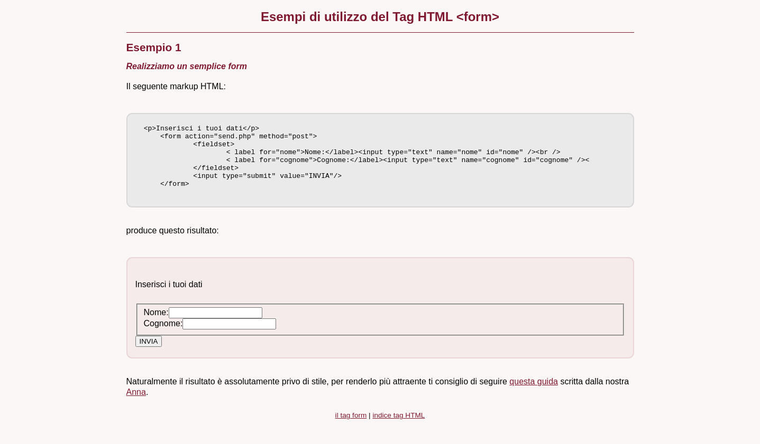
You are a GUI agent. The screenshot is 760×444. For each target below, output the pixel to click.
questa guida (533, 395)
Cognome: (163, 337)
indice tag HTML (398, 429)
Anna (136, 406)
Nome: (156, 326)
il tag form (351, 429)
